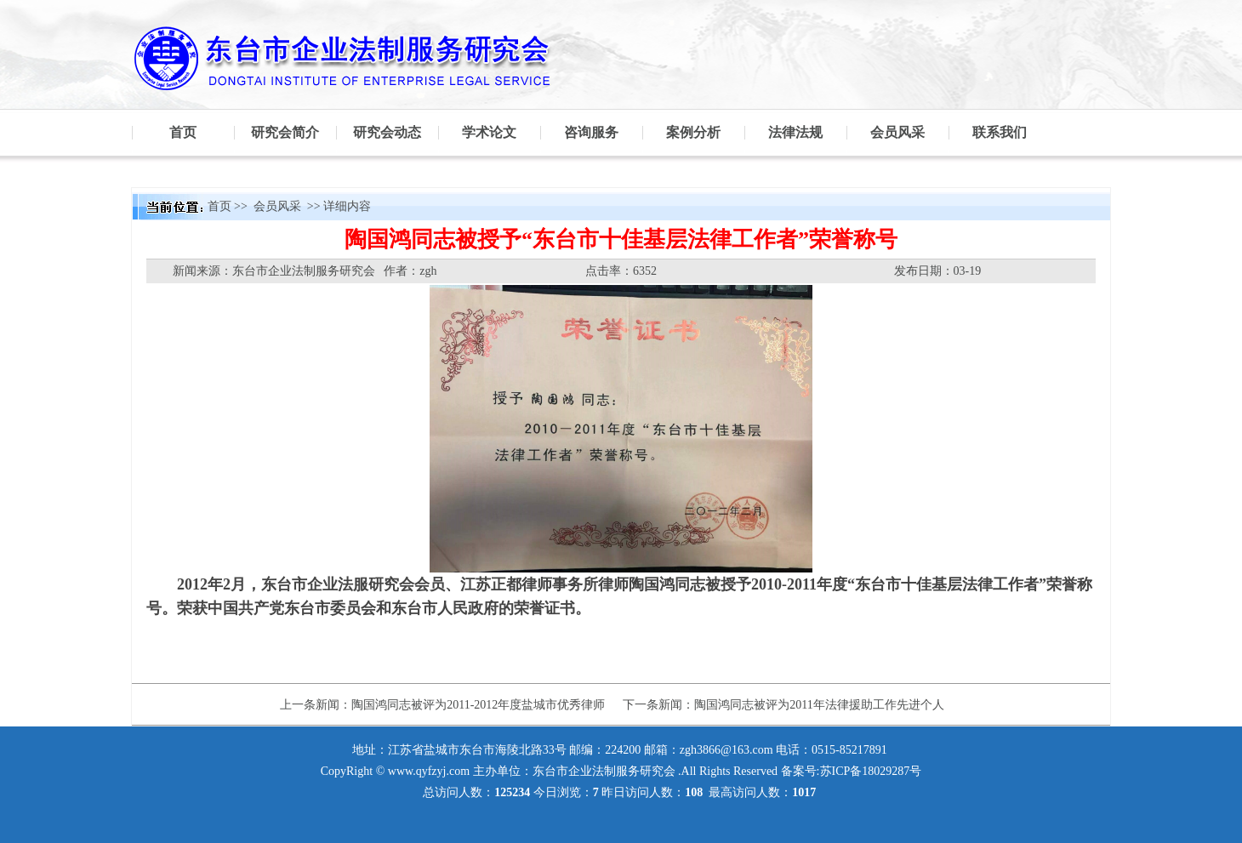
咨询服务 (591, 132)
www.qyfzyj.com (429, 771)
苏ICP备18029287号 (871, 771)
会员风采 (897, 132)
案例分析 (693, 132)
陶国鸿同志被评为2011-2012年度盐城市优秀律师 (478, 704)
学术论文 (489, 132)
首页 (183, 132)
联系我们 (999, 132)
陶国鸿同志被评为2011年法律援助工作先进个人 (818, 704)
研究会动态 (387, 132)
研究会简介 (285, 132)
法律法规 (795, 132)
